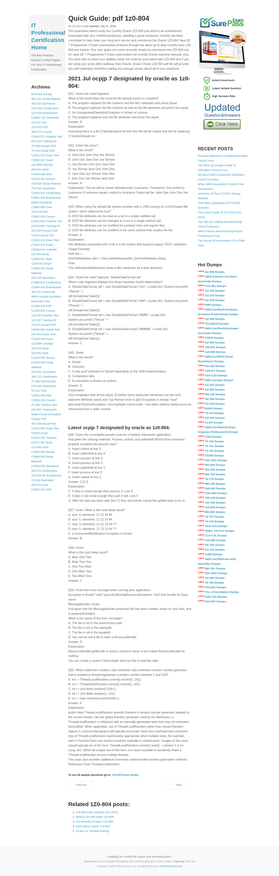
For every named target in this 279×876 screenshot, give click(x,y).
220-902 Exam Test (43, 334)
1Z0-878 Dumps (41, 263)
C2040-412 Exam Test (45, 240)
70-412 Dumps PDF (43, 324)
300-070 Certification (44, 470)
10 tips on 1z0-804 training (92, 831)
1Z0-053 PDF (39, 127)
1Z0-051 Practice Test (45, 315)
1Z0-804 (76, 26)
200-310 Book (40, 348)
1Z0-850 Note (40, 447)
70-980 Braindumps (43, 381)
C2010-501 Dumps (43, 178)
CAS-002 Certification (44, 108)
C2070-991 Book (42, 442)
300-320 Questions (43, 103)
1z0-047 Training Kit (43, 320)
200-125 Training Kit (43, 141)
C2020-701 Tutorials (44, 437)
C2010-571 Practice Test (46, 136)
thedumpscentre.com (171, 866)
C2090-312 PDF (41, 489)
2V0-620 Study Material (46, 183)
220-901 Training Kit (43, 409)
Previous (81, 784)
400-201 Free (39, 484)
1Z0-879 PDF (39, 211)
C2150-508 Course (43, 310)
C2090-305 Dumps (43, 451)
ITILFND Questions (43, 188)
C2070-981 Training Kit (45, 225)
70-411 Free (39, 390)
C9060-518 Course (43, 216)
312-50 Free (39, 122)
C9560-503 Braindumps (46, 197)
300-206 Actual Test (43, 423)
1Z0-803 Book (40, 254)
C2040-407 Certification (46, 193)
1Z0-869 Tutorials (42, 343)
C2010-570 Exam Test (45, 155)
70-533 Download (42, 480)
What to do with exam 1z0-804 (95, 816)
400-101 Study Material (45, 98)
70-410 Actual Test (42, 150)
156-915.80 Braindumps (46, 475)
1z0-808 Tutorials (42, 164)
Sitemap (179, 861)
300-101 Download (43, 291)
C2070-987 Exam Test (45, 428)
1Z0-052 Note (40, 353)
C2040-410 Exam (42, 244)
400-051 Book (40, 169)
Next (179, 784)
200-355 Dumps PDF (44, 230)
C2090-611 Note (41, 258)
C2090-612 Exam (42, 160)
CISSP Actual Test (42, 235)
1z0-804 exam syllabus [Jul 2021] (97, 812)
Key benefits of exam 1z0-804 (94, 821)
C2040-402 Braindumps (46, 287)
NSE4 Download (41, 202)
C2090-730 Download (45, 117)
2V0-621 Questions (43, 371)
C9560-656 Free (41, 207)
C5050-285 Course (43, 400)
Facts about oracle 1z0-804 (93, 826)
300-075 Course (41, 131)
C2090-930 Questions (45, 466)
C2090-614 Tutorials (44, 249)
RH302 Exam (39, 433)
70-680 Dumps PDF (43, 145)
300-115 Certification (44, 376)
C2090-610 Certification (46, 282)
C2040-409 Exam (42, 338)
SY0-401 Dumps (41, 94)
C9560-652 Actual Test (45, 329)
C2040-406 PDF (41, 395)
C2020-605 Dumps (43, 357)
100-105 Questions (43, 277)
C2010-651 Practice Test (46, 221)
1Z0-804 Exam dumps (125, 774)
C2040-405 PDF (41, 306)
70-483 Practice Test (44, 404)
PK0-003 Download (43, 386)
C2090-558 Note (41, 174)
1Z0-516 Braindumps (44, 112)
